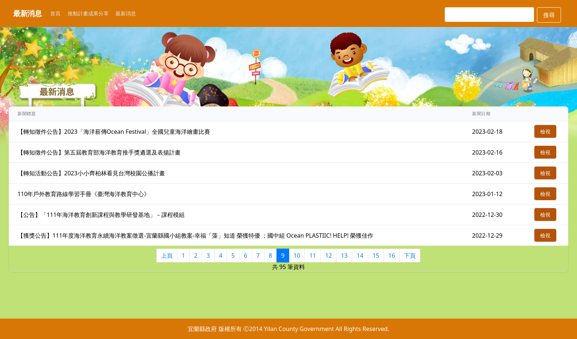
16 (391, 256)
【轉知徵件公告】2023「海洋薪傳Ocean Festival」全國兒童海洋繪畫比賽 (113, 132)
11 (312, 256)
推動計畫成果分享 (88, 13)
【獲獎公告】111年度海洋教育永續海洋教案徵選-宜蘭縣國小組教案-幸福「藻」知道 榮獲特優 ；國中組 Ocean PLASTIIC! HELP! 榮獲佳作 (195, 235)
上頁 (167, 256)
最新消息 (125, 13)
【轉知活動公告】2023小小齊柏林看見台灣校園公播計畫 (91, 173)
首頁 (55, 13)
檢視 (545, 131)
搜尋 (549, 15)
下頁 (410, 256)
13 (344, 256)
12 (328, 256)
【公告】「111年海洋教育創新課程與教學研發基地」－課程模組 (101, 215)
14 (360, 256)
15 (376, 256)
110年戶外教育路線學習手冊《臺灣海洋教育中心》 (83, 194)
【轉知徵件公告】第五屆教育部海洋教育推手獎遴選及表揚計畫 (99, 152)
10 (297, 256)
